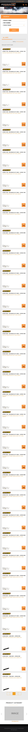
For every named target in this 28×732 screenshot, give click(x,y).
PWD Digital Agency (14, 729)
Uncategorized (15, 721)
